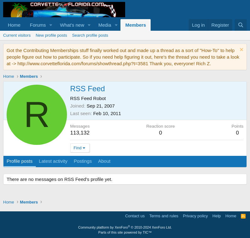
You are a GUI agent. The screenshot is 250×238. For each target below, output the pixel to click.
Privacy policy (195, 216)
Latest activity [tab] (53, 161)
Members (135, 25)
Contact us (135, 216)
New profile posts (51, 35)
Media (104, 25)
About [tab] (104, 161)
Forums (38, 25)
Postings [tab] (83, 161)
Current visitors (17, 35)
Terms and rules (163, 216)
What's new (72, 25)
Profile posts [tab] (20, 161)
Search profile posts (90, 35)
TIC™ (147, 232)
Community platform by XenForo (125, 227)
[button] (51, 25)
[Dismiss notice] (240, 50)
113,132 (79, 133)
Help (217, 216)
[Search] (241, 25)
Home (14, 25)
